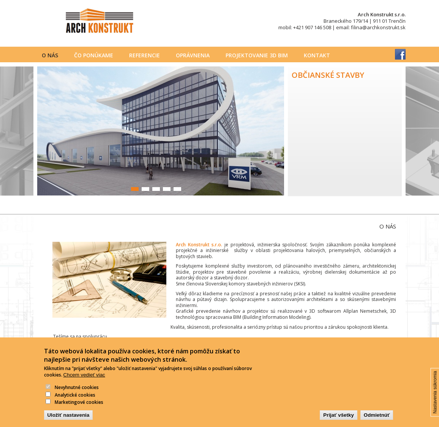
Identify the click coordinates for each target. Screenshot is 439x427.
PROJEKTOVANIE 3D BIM (257, 55)
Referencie (144, 55)
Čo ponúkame (93, 55)
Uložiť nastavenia (68, 420)
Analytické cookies (75, 400)
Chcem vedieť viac (84, 380)
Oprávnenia (193, 55)
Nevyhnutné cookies (77, 392)
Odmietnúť (377, 420)
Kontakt (317, 55)
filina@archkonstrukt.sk (378, 27)
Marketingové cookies (79, 407)
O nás (50, 55)
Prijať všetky (338, 420)
